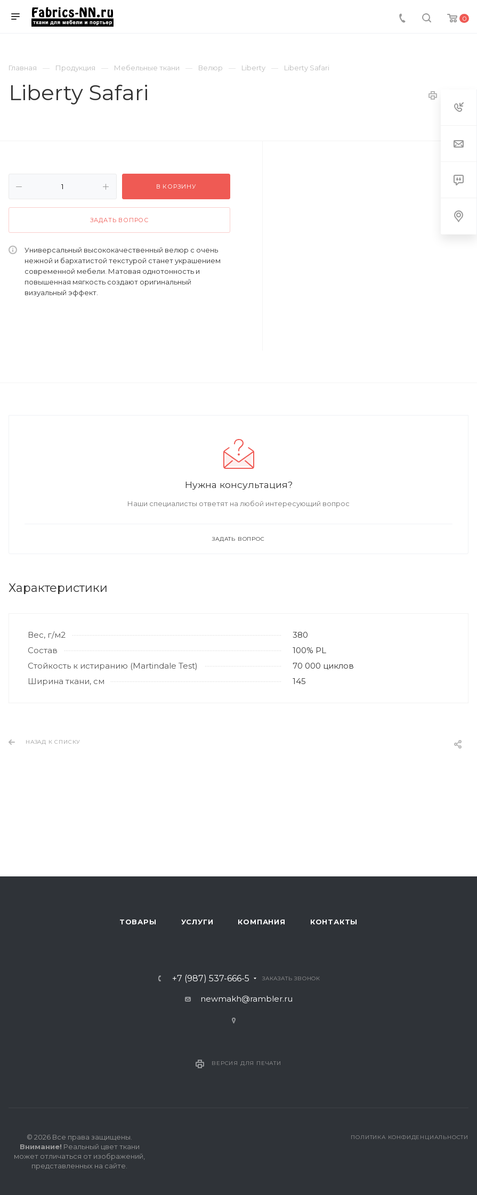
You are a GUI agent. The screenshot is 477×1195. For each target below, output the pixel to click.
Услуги (197, 921)
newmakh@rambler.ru (246, 999)
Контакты (334, 921)
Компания (261, 921)
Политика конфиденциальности (409, 1137)
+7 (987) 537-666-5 (210, 978)
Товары (138, 921)
